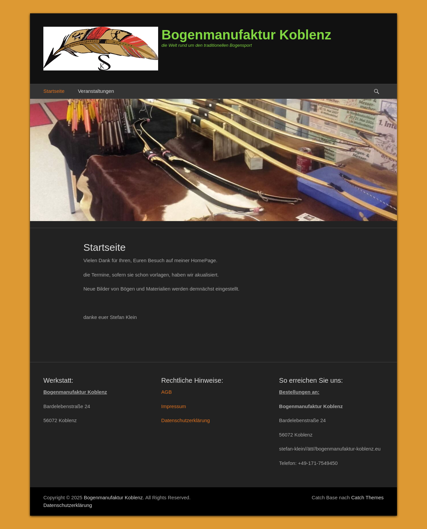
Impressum (173, 406)
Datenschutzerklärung (185, 420)
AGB (166, 392)
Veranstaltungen (96, 91)
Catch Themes (367, 497)
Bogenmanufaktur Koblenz (246, 34)
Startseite (53, 91)
